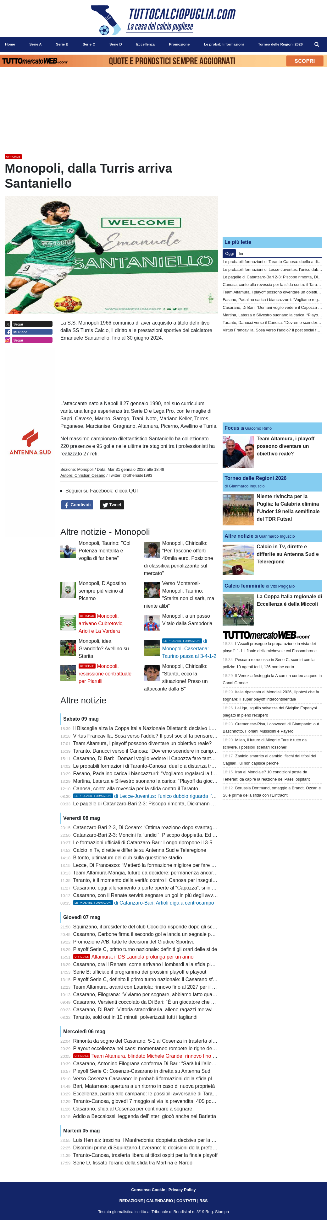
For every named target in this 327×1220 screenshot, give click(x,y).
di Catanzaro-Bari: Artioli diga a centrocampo (143, 903)
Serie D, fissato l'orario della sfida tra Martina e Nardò (132, 1162)
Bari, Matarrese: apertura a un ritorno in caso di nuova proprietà (144, 1086)
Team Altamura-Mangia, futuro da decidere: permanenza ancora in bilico (153, 872)
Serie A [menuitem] (35, 44)
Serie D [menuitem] (115, 44)
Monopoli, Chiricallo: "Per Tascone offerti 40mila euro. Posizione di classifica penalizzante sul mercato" (178, 558)
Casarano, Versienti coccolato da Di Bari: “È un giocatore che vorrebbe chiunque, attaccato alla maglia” (188, 1002)
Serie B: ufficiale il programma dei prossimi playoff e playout (140, 972)
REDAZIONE (131, 1200)
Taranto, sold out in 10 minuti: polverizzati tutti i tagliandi (135, 1017)
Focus (231, 428)
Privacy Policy (182, 1189)
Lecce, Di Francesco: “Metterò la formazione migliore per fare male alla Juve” (159, 865)
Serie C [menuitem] (89, 44)
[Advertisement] (272, 192)
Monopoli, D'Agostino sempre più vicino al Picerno (102, 591)
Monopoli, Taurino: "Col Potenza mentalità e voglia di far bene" (104, 550)
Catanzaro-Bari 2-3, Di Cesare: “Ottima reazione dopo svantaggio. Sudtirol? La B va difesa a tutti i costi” (189, 827)
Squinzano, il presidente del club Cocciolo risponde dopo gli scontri (147, 926)
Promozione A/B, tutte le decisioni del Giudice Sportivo (134, 941)
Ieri (241, 253)
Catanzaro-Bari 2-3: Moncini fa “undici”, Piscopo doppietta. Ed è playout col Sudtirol (166, 835)
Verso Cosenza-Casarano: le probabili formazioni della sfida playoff (148, 1078)
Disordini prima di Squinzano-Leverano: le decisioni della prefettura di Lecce (158, 1147)
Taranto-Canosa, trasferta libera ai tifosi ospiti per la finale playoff (145, 1155)
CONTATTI (186, 1200)
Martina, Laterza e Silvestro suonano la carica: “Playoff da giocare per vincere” (160, 781)
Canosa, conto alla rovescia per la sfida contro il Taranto (135, 788)
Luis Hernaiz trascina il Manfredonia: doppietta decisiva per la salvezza (152, 1140)
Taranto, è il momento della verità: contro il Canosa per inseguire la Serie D (156, 880)
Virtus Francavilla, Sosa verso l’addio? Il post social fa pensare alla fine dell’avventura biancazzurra (183, 736)
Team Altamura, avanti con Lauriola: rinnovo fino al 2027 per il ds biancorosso (159, 987)
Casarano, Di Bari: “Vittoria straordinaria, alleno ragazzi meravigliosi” (149, 1009)
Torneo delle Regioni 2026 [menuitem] (280, 44)
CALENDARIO (159, 1200)
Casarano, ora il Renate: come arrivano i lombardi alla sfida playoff (147, 964)
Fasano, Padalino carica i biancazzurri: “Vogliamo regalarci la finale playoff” (157, 773)
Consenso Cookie (148, 1189)
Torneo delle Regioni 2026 (255, 478)
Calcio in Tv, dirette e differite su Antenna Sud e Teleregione (139, 850)
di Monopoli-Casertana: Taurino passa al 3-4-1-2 (189, 648)
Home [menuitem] (10, 44)
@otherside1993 (137, 475)
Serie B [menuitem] (62, 44)
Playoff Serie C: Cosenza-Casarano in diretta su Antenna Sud (141, 1071)
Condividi (77, 505)
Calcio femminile (244, 586)
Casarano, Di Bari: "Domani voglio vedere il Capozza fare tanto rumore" (153, 758)
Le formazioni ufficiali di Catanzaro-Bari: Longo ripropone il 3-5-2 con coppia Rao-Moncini (172, 842)
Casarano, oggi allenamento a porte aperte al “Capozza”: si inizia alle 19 (153, 887)
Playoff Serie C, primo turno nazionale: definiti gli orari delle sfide (145, 949)
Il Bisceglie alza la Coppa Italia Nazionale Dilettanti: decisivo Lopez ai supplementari (167, 728)
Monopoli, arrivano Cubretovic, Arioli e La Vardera (101, 623)
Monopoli (85, 469)
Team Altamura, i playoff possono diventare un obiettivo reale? (142, 743)
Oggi (229, 253)
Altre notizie (238, 536)
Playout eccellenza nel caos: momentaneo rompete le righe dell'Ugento (152, 1048)
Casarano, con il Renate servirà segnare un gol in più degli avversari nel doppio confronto (173, 895)
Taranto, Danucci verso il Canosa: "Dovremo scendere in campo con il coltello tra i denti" (171, 751)
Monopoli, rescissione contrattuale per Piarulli (105, 674)
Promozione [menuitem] (179, 44)
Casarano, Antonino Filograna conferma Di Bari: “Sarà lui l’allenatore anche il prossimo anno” (177, 1063)
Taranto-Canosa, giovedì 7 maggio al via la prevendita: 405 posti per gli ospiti (159, 1101)
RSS (203, 1200)
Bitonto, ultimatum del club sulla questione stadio (127, 857)
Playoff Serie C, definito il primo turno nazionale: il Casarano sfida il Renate (157, 979)
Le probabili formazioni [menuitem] (224, 44)
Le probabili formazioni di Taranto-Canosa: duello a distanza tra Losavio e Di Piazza (166, 766)
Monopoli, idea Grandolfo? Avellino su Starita (104, 648)
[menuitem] (317, 44)
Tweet (112, 505)
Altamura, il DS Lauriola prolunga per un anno (133, 956)
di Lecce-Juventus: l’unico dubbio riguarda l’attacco (150, 796)
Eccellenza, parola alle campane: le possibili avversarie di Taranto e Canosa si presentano (173, 1093)
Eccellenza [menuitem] (145, 44)
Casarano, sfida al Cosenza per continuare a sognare (132, 1108)
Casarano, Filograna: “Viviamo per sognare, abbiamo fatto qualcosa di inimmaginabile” (169, 994)
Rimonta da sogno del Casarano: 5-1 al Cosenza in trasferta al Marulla (151, 1041)
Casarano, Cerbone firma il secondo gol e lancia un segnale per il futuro (153, 934)
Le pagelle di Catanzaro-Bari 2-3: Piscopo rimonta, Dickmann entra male (154, 803)
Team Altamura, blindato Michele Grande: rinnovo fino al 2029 (151, 1056)
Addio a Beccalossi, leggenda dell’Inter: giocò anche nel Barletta (144, 1116)
